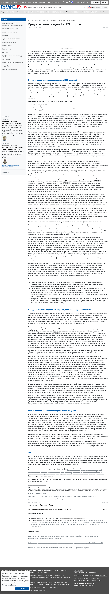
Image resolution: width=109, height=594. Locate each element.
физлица (48, 499)
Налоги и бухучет (23, 12)
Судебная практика (8, 12)
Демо (35, 2)
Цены (29, 2)
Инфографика (7, 46)
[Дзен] (69, 2)
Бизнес (33, 12)
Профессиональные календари (12, 56)
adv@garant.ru (78, 580)
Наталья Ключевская (40, 493)
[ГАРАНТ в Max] (72, 2)
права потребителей (66, 496)
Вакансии (13, 2)
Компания (5, 2)
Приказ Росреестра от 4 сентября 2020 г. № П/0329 (70, 116)
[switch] (25, 7)
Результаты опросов (9, 42)
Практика (40, 12)
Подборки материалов (9, 69)
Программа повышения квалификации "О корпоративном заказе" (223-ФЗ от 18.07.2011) (12, 147)
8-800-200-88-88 (78, 570)
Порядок (81, 59)
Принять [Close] (22, 589)
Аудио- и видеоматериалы (11, 39)
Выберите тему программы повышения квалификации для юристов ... (10, 166)
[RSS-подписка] (87, 2)
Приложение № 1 (99, 144)
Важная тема (6, 49)
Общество (94, 12)
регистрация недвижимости (36, 499)
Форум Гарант (7, 66)
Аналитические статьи (9, 32)
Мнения (5, 35)
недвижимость (55, 496)
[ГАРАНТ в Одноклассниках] (81, 2)
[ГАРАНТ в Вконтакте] (67, 2)
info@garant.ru (53, 587)
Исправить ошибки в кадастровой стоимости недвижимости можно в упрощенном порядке (58, 548)
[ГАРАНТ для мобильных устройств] (64, 2)
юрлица (54, 499)
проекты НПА (92, 496)
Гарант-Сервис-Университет (37, 590)
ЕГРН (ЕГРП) (35, 496)
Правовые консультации (10, 29)
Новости (5, 20)
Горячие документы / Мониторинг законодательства (12, 24)
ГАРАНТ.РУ (38, 502)
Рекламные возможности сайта (92, 580)
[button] (97, 7)
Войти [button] (95, 2)
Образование (75, 12)
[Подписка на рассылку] (61, 2)
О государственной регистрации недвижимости (72, 518)
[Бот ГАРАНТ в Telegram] (78, 2)
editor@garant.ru (102, 575)
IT (100, 12)
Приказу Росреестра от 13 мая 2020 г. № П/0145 (44, 146)
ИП (49, 496)
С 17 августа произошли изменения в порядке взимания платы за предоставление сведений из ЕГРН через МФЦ (65, 543)
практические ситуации (80, 496)
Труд (47, 12)
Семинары (42, 2)
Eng (104, 2)
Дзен (51, 505)
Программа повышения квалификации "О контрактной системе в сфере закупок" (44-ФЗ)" (12, 123)
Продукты (22, 2)
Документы (6, 59)
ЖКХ (67, 12)
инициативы (43, 496)
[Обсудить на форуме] (104, 509)
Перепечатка (104, 502)
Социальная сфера (57, 12)
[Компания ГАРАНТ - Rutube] (84, 2)
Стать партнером (53, 2)
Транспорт (85, 12)
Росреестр (60, 499)
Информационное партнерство (12, 63)
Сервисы (5, 52)
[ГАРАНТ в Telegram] (75, 2)
